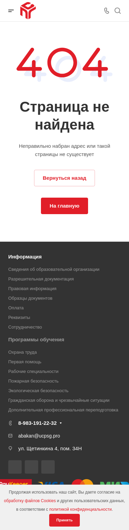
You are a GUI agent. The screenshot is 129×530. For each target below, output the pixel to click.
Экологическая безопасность (38, 390)
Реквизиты (19, 317)
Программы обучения (36, 339)
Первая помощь (24, 361)
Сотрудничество (25, 327)
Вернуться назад (64, 178)
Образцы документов (30, 298)
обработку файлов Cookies (30, 500)
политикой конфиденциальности (80, 509)
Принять (64, 520)
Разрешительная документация (41, 278)
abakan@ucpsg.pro (39, 436)
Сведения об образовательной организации (53, 269)
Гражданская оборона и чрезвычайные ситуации (58, 400)
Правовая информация (32, 288)
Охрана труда (22, 352)
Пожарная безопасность (33, 381)
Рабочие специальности (33, 371)
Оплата (16, 307)
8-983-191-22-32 (37, 423)
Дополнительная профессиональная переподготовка (63, 409)
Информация (25, 257)
